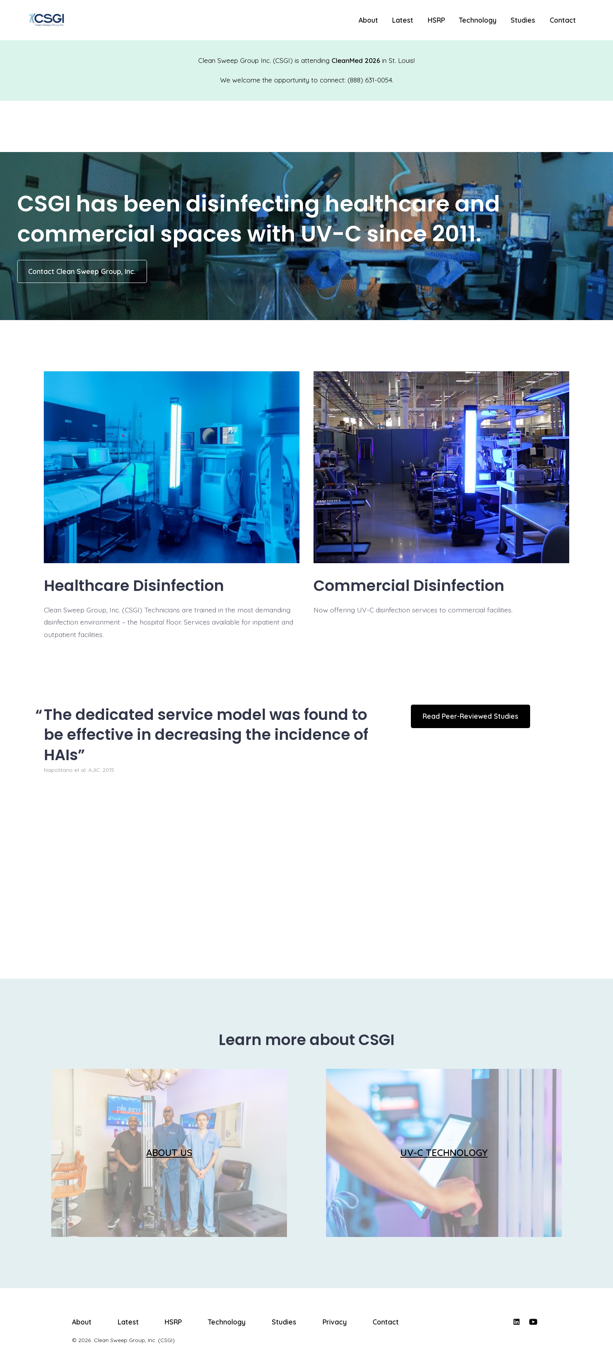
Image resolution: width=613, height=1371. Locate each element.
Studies (523, 20)
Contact (563, 20)
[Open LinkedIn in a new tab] (516, 1322)
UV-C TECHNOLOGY (444, 1152)
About (368, 20)
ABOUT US (169, 1152)
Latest (402, 20)
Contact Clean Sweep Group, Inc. (82, 271)
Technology (477, 20)
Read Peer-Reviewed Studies (470, 716)
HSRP (436, 20)
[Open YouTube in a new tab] (533, 1322)
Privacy (335, 1321)
